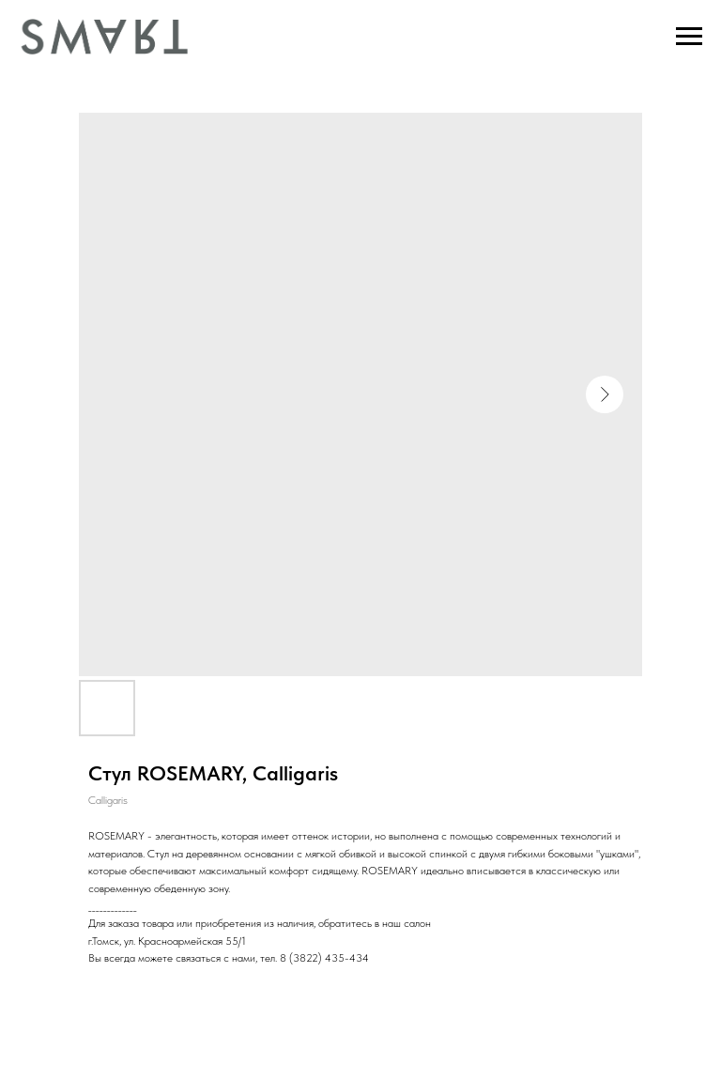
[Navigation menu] (689, 36)
